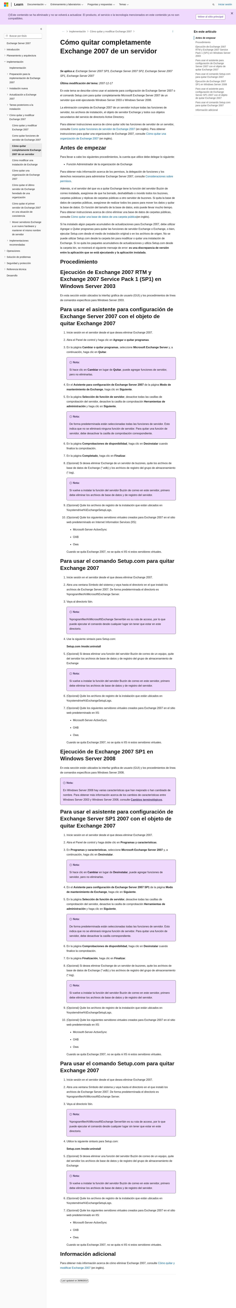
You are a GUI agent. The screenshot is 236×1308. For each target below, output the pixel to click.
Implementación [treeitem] (17, 68)
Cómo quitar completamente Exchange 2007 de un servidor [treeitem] (26, 150)
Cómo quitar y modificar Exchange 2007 (111, 31)
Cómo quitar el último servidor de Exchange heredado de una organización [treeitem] (23, 191)
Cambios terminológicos (146, 799)
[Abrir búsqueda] (213, 5)
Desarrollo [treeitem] (12, 275)
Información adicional (206, 110)
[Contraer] (41, 29)
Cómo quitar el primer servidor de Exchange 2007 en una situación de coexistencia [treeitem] (26, 209)
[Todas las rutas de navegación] (63, 31)
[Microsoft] (6, 4)
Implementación (77, 31)
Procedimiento (203, 42)
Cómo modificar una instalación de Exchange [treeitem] (25, 162)
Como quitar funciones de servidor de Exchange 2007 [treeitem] (26, 137)
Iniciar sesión (225, 4)
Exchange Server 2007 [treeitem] (19, 43)
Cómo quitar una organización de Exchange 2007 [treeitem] (26, 174)
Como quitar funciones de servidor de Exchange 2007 (103, 129)
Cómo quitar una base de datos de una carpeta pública (103, 216)
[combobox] (23, 36)
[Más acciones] (173, 31)
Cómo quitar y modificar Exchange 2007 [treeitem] (24, 127)
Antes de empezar (205, 38)
